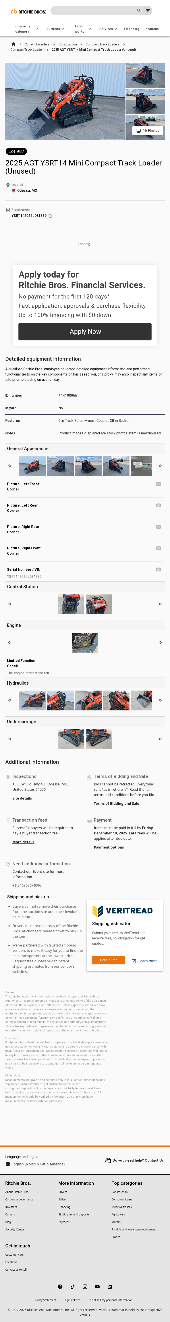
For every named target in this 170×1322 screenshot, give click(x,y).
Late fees (137, 833)
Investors (11, 1207)
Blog (8, 1222)
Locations (151, 29)
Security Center (14, 1229)
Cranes (116, 1237)
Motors (116, 1222)
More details (23, 841)
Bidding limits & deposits (73, 1214)
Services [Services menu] (109, 29)
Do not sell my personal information (110, 1300)
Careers (10, 1214)
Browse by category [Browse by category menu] (25, 29)
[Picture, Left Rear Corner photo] (158, 505)
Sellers (62, 1199)
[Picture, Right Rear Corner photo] (158, 526)
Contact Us (154, 1160)
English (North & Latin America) (38, 1164)
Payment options (109, 847)
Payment (64, 1222)
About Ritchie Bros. (17, 1192)
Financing (132, 29)
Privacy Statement (45, 1300)
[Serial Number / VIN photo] (158, 569)
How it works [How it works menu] (82, 29)
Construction (120, 1192)
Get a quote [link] (108, 960)
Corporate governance (19, 1199)
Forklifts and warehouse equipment (134, 1229)
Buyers (62, 1192)
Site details (22, 798)
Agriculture (119, 1214)
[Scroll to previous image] (9, 466)
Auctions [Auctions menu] (56, 29)
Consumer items (122, 1199)
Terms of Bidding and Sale (116, 803)
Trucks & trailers (122, 1207)
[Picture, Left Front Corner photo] (158, 484)
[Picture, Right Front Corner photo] (158, 548)
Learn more (144, 960)
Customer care (14, 1254)
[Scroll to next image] (160, 466)
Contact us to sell (16, 1269)
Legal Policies (72, 1300)
